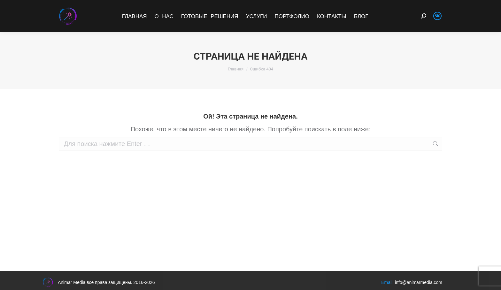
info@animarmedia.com (418, 282)
